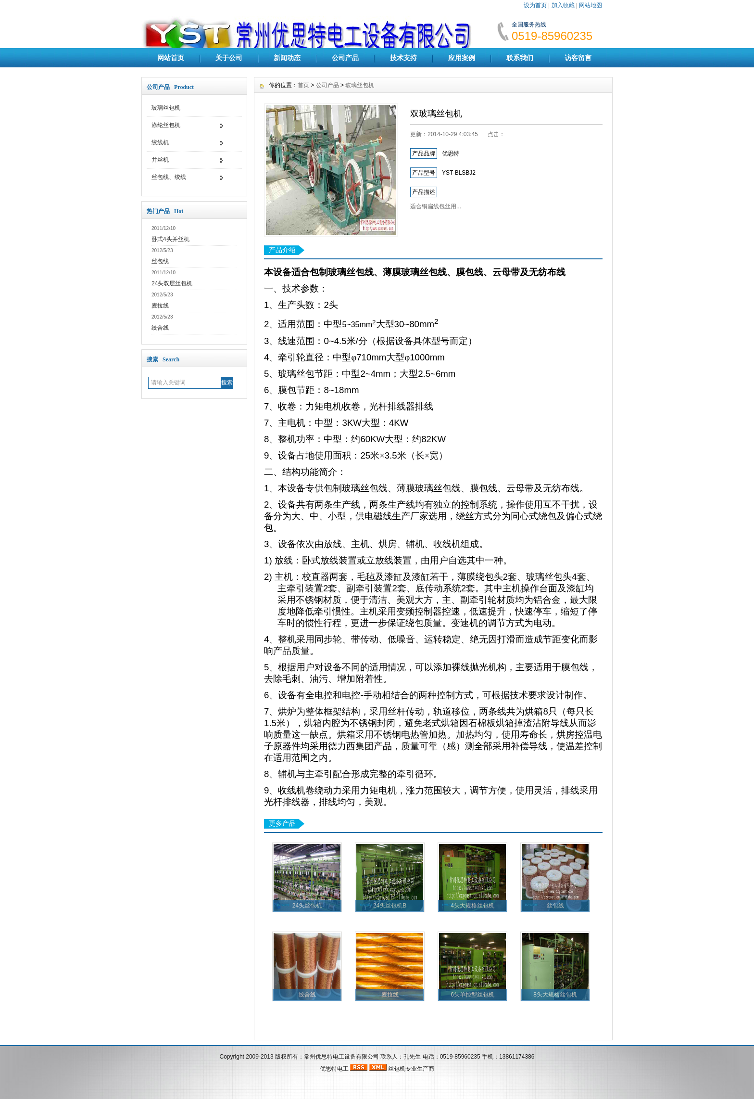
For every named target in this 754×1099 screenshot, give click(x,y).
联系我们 (519, 58)
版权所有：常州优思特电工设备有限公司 (327, 1056)
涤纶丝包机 (165, 125)
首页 (303, 85)
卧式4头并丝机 (170, 239)
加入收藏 (563, 5)
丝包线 (160, 261)
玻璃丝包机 (165, 107)
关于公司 (228, 58)
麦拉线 (160, 305)
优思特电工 (334, 1068)
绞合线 (160, 327)
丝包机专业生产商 (411, 1068)
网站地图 (590, 5)
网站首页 (170, 58)
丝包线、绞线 (168, 177)
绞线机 (160, 142)
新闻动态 (287, 58)
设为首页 (535, 5)
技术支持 (403, 58)
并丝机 (160, 159)
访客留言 (578, 58)
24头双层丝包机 (171, 283)
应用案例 (461, 58)
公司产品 (345, 58)
